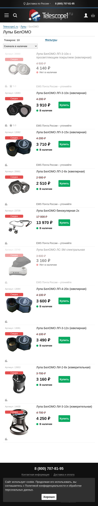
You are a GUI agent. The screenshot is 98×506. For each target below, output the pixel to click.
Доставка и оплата (64, 474)
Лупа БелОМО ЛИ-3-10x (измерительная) (64, 406)
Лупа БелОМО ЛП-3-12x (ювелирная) (61, 328)
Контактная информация (35, 474)
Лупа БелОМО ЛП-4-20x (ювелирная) (61, 289)
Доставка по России (37, 3)
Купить (64, 105)
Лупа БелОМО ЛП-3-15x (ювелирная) (61, 132)
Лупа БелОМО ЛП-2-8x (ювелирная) (60, 171)
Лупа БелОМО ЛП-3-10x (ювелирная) (61, 93)
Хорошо (49, 497)
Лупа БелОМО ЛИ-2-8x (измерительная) (63, 367)
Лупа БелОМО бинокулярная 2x (57, 210)
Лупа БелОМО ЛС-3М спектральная (60, 249)
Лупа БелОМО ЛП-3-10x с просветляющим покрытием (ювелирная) (64, 55)
